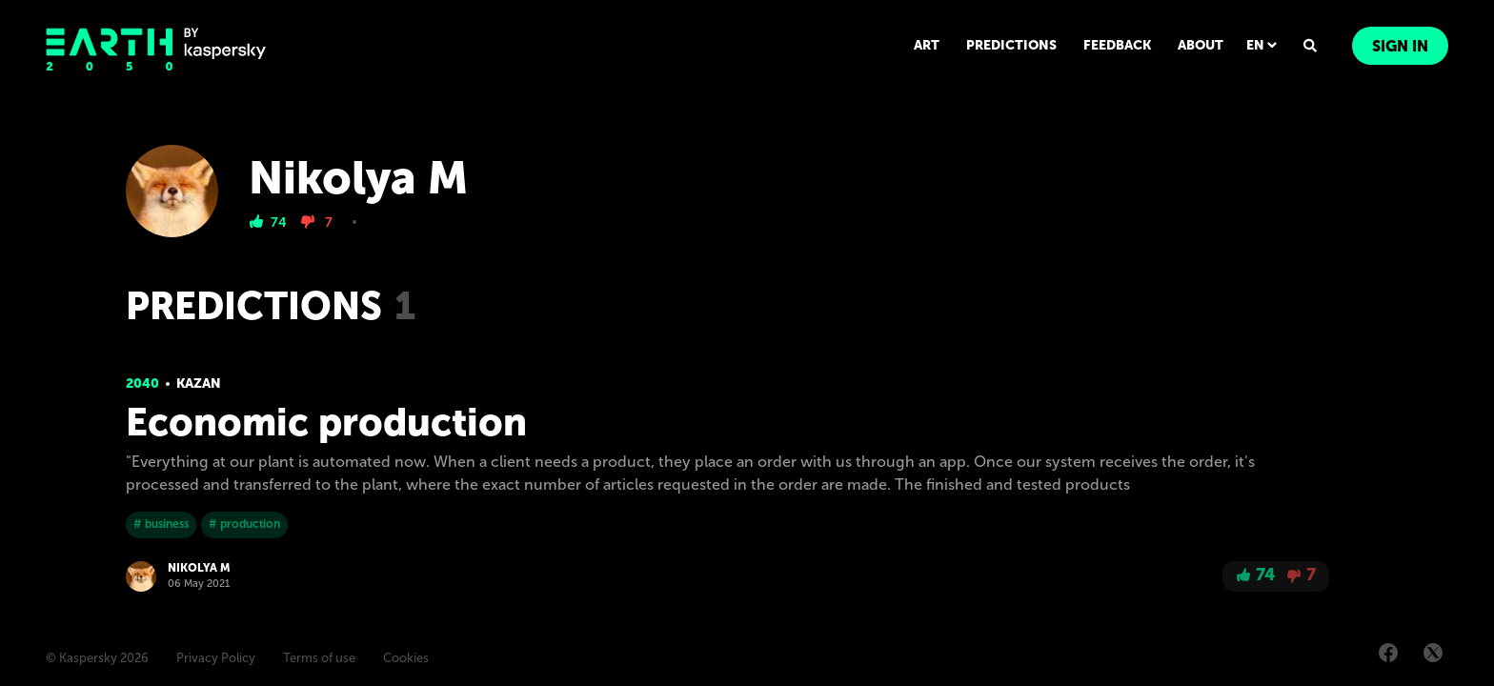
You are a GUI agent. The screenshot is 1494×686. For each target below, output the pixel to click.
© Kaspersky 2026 (97, 658)
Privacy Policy (215, 658)
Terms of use (319, 658)
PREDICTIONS (1011, 45)
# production (244, 524)
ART (926, 45)
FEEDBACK (1117, 45)
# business (161, 524)
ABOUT (1200, 45)
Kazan (198, 383)
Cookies (406, 658)
